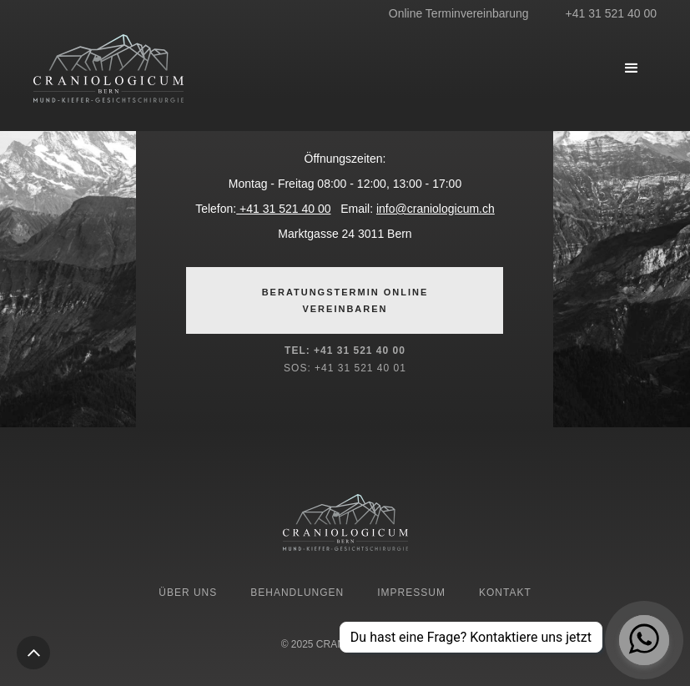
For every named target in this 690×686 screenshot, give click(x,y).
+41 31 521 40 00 (283, 208)
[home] (158, 68)
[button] (632, 68)
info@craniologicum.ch (435, 208)
